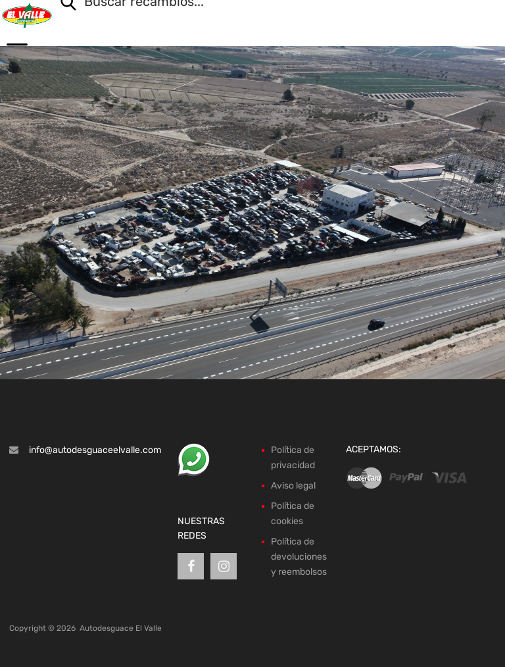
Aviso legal (293, 485)
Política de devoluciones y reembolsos (299, 556)
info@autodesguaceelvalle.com (95, 450)
